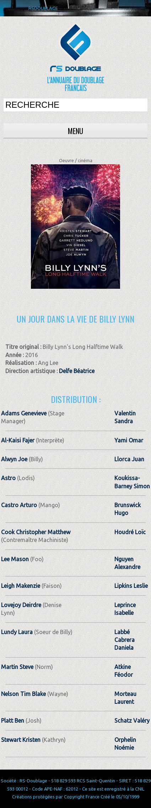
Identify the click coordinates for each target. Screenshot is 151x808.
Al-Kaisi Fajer (17, 440)
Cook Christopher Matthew (35, 532)
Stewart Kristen (21, 740)
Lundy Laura (17, 632)
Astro (9, 478)
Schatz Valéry (132, 720)
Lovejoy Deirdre (21, 605)
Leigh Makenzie (20, 586)
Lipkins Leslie (131, 586)
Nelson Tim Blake (23, 694)
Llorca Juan (129, 459)
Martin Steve (17, 667)
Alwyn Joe (14, 459)
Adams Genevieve (24, 413)
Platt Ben (12, 720)
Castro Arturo (19, 505)
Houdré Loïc (130, 532)
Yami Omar (128, 440)
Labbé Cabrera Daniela (124, 640)
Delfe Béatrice (77, 371)
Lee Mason (15, 559)
